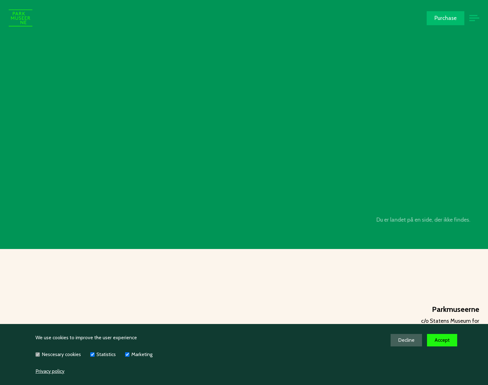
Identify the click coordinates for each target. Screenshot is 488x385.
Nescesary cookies (61, 354)
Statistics (106, 354)
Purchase (445, 18)
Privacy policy (49, 371)
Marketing (141, 354)
